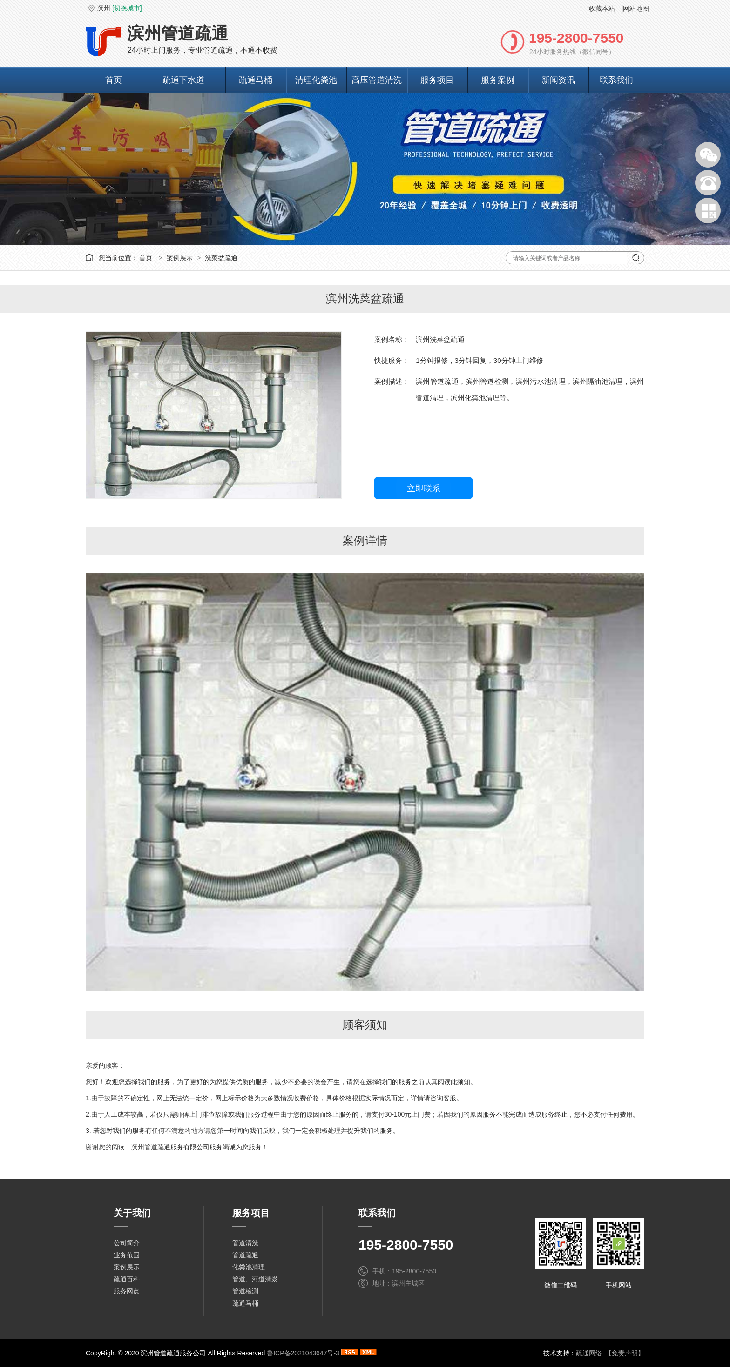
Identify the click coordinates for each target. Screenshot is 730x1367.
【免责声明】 (624, 1353)
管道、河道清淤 (255, 1279)
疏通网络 (589, 1353)
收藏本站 (602, 8)
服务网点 (127, 1291)
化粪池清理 (248, 1267)
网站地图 (636, 8)
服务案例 (497, 80)
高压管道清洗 (376, 80)
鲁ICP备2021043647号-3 (303, 1353)
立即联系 (423, 488)
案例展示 (180, 257)
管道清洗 (245, 1242)
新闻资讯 (558, 80)
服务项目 (437, 80)
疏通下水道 (183, 80)
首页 (113, 80)
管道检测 (245, 1291)
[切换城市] (127, 8)
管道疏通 (245, 1255)
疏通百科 (127, 1279)
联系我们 (616, 80)
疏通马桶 (255, 80)
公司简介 (127, 1242)
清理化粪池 (316, 80)
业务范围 (127, 1255)
